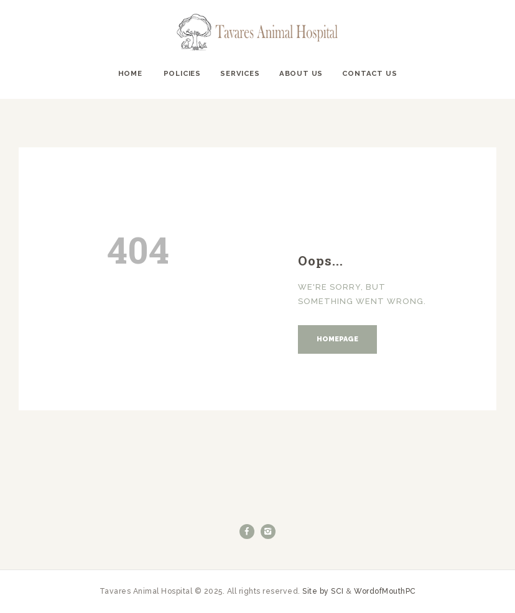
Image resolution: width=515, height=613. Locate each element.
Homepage (337, 339)
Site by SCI (323, 591)
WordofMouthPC (385, 591)
